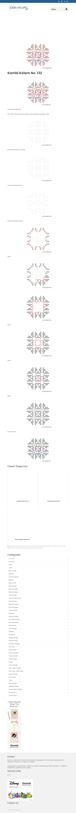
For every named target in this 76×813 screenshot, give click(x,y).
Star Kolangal (12, 677)
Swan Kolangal (13, 683)
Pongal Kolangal (13, 656)
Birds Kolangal (12, 586)
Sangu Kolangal (13, 665)
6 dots (10, 564)
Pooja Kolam (60, 546)
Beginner (11, 580)
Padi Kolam (12, 646)
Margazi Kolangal (13, 637)
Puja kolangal (18, 547)
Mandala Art (12, 634)
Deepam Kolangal (13, 604)
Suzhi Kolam (40, 547)
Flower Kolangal (13, 610)
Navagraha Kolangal (14, 643)
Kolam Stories (12, 625)
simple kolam (34, 547)
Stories (10, 680)
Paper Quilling (12, 649)
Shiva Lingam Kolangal (15, 668)
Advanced (11, 574)
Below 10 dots (12, 583)
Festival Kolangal (13, 607)
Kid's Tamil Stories (13, 622)
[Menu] (59, 9)
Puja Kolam (13, 547)
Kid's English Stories (14, 619)
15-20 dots (11, 561)
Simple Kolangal (13, 674)
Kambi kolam (32, 546)
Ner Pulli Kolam (54, 546)
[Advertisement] (38, 24)
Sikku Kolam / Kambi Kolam (26, 547)
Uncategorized (12, 692)
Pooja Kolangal (13, 659)
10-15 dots (11, 558)
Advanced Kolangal (15, 546)
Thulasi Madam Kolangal (15, 689)
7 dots (10, 567)
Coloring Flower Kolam (15, 598)
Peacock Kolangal (13, 653)
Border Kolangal (13, 589)
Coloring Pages (13, 601)
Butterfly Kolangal (13, 592)
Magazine (11, 631)
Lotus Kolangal (13, 628)
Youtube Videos (13, 695)
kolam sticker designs (40, 546)
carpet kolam (21, 546)
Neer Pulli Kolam (47, 546)
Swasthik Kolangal (13, 686)
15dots (9, 546)
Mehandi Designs (13, 640)
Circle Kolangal (13, 595)
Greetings (11, 613)
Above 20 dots (12, 570)
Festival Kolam (27, 546)
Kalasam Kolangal (13, 616)
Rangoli (11, 662)
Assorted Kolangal (13, 577)
